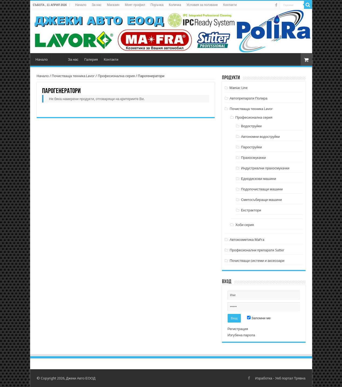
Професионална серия (116, 76)
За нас (96, 5)
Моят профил (135, 5)
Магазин (113, 5)
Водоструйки (251, 126)
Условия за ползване (202, 5)
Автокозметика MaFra (247, 240)
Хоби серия (244, 225)
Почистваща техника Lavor (73, 76)
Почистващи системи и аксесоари (257, 261)
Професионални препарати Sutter (257, 250)
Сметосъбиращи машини (261, 200)
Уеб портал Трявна (290, 378)
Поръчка (157, 5)
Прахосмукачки (253, 158)
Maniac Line (239, 88)
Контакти (230, 5)
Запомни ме (259, 318)
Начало (80, 5)
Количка (175, 5)
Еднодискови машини (258, 179)
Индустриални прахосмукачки (265, 168)
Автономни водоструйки (260, 137)
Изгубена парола (241, 335)
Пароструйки (251, 147)
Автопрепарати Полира (248, 98)
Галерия (91, 59)
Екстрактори (251, 210)
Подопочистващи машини (262, 189)
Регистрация (238, 329)
